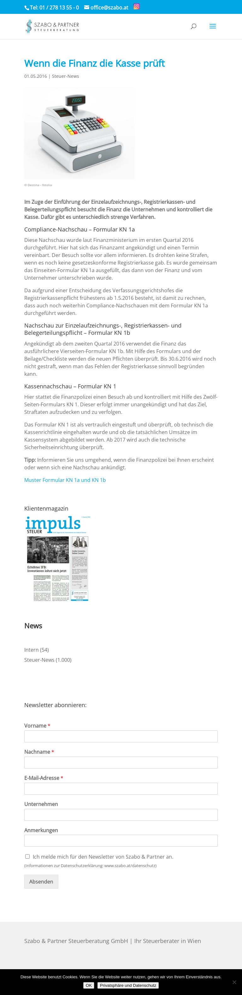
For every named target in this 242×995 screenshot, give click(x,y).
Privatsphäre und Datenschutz (128, 985)
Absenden (41, 881)
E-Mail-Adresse (43, 778)
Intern (31, 649)
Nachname (39, 752)
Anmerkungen (41, 830)
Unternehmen (41, 804)
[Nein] (234, 982)
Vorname (37, 726)
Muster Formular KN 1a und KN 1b (65, 480)
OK (89, 985)
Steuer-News (65, 76)
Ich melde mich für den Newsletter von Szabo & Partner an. (103, 856)
